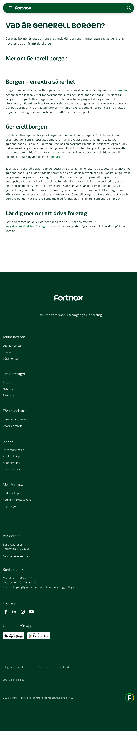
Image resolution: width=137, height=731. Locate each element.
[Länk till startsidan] (23, 8)
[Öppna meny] (10, 8)
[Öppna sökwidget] (129, 8)
